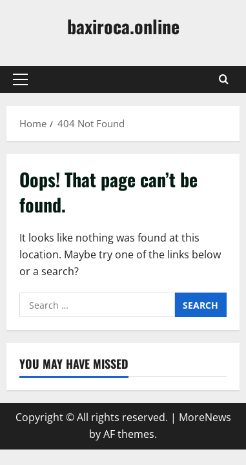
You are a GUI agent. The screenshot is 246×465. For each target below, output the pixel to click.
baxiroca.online (123, 26)
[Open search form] (224, 79)
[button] (20, 79)
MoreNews (205, 417)
